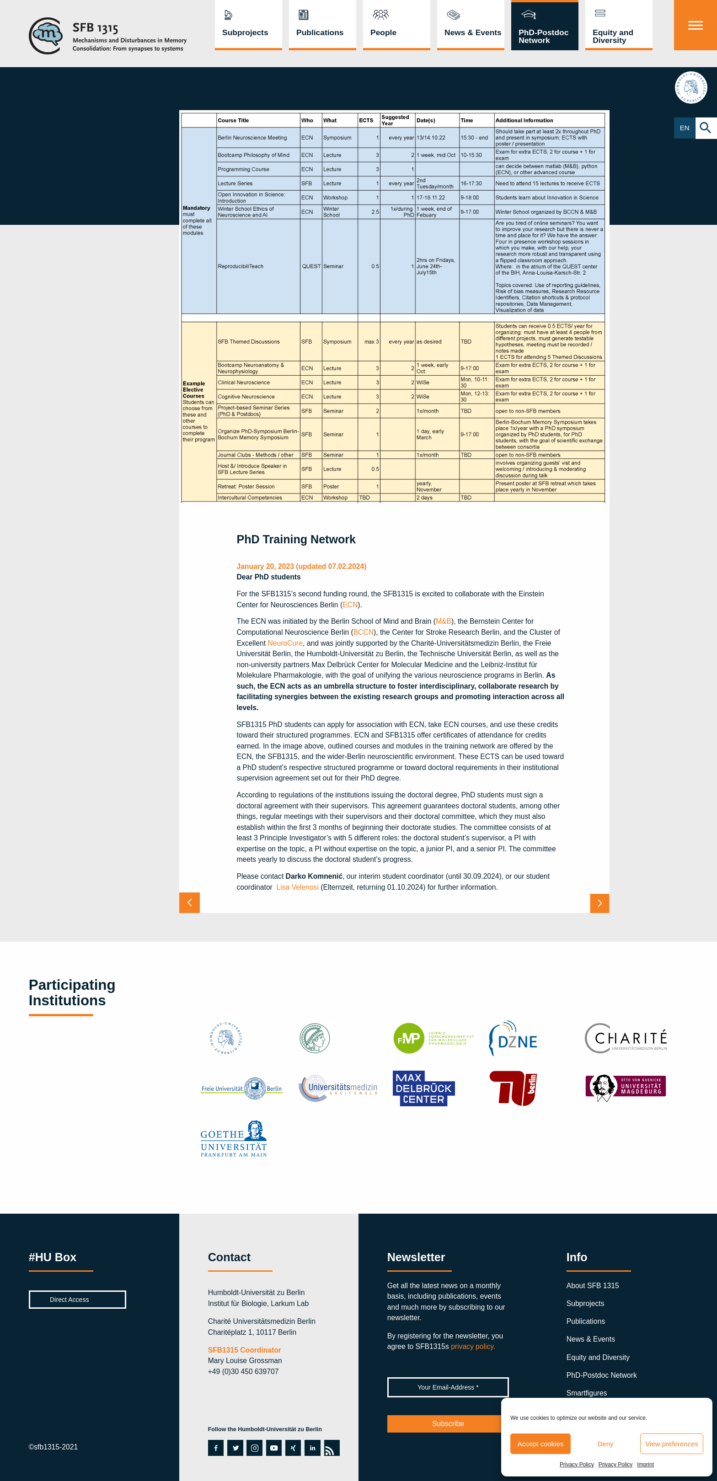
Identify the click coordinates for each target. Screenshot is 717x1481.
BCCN (363, 632)
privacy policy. (473, 1346)
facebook (215, 1447)
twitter (234, 1447)
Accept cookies (541, 1444)
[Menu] (695, 25)
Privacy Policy (577, 1464)
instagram (254, 1447)
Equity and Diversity (613, 36)
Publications (319, 32)
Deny (606, 1444)
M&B (443, 621)
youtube (273, 1447)
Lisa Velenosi (298, 887)
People (383, 32)
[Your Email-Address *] (448, 1387)
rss (331, 1447)
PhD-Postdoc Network (543, 36)
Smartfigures (587, 1393)
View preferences (671, 1444)
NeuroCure (285, 643)
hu (695, 89)
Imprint (645, 1464)
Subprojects (245, 32)
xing (292, 1447)
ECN (350, 605)
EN (685, 128)
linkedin (312, 1447)
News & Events (473, 32)
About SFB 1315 (593, 1286)
